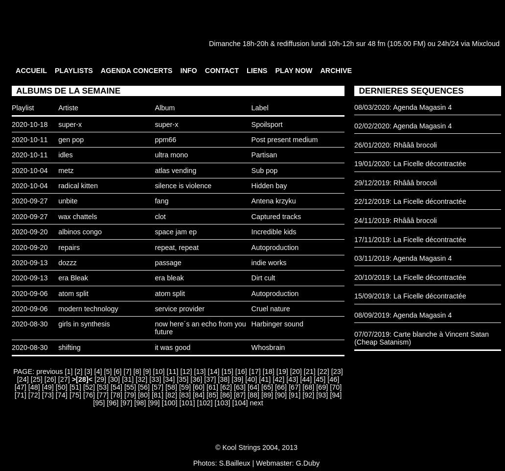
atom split (73, 293)
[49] (48, 387)
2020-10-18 (30, 124)
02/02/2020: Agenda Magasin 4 (403, 126)
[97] (126, 403)
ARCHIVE (336, 70)
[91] (294, 395)
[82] (171, 395)
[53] (103, 387)
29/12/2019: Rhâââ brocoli (395, 183)
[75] (75, 395)
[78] (116, 395)
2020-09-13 (30, 263)
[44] (306, 379)
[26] (50, 379)
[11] (173, 371)
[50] (62, 387)
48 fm (376, 44)
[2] (79, 371)
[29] (100, 379)
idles (65, 155)
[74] (62, 395)
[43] (292, 379)
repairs (69, 247)
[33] (155, 379)
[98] (140, 403)
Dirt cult (263, 278)
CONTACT (222, 70)
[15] (227, 371)
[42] (278, 379)
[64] (253, 387)
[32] (141, 379)
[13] (200, 371)
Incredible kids (274, 232)
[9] (147, 371)
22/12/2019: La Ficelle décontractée (410, 201)
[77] (103, 395)
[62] (226, 387)
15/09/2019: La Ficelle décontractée (410, 296)
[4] (98, 371)
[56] (144, 387)
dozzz (67, 263)
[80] (144, 395)
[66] (281, 387)
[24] (23, 379)
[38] (224, 379)
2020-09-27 (30, 201)
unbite (67, 201)
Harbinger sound (277, 324)
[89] (267, 395)
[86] (226, 395)
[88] (253, 395)
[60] (199, 387)
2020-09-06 (30, 293)
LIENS (257, 70)
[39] (237, 379)
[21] (310, 371)
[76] (89, 395)
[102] (204, 403)
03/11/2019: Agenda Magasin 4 (403, 258)
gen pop (71, 140)
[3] (88, 371)
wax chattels (77, 217)
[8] (137, 371)
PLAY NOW (293, 70)
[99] (154, 403)
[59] (185, 387)
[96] (112, 403)
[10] (159, 371)
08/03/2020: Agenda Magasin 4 (403, 107)
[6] (118, 371)
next (256, 403)
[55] (130, 387)
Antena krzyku (274, 201)
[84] (199, 395)
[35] (182, 379)
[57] (157, 387)
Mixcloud (486, 44)
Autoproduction (275, 247)
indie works (269, 263)
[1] (69, 371)
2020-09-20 (30, 232)
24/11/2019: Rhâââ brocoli (395, 220)
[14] (214, 371)
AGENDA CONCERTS (137, 70)
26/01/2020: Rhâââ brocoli (395, 145)
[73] (48, 395)
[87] (240, 395)
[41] (265, 379)
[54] (116, 387)
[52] (89, 387)
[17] (255, 371)
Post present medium (285, 140)
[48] (34, 387)
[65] (267, 387)
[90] (281, 395)
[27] (64, 379)
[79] (130, 395)
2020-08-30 (30, 324)
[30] (114, 379)
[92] (308, 395)
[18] (269, 371)
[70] (336, 387)
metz (65, 170)
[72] (34, 395)
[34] (169, 379)
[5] (108, 371)
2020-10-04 (30, 170)
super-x (70, 124)
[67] (294, 387)
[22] (323, 371)
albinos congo (80, 232)
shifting (69, 347)
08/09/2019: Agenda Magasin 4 (403, 315)
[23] (337, 371)
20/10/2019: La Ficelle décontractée (410, 277)
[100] (169, 403)
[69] (322, 387)
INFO (188, 70)
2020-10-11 (30, 140)
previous (49, 371)
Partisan (264, 155)
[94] (336, 395)
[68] (308, 387)
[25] (37, 379)
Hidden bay (269, 186)
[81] (157, 395)
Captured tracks (276, 217)
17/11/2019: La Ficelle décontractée (410, 240)
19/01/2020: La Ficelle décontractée (410, 164)
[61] (212, 387)
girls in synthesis (84, 324)
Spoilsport (267, 124)
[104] (240, 403)
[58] (171, 387)
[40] (251, 379)
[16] (241, 371)
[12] (186, 371)
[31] (128, 379)
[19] (282, 371)
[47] (20, 387)
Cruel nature (271, 309)
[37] (210, 379)
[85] (212, 395)
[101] (187, 403)
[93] (322, 395)
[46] (333, 379)
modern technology (88, 309)
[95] (99, 403)
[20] (296, 371)
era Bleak (73, 278)
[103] (222, 403)
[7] (128, 371)
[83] (185, 395)
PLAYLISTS (74, 70)
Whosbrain (268, 347)
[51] (75, 387)
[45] (319, 379)
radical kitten (78, 186)
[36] (196, 379)
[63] (240, 387)
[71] (20, 395)
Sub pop (265, 170)
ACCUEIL (31, 70)
